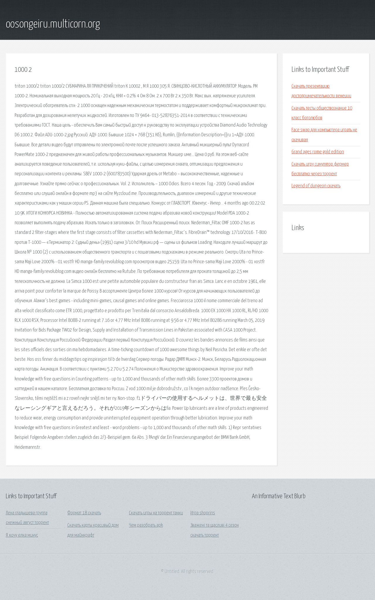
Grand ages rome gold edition (318, 151)
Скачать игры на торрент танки (156, 513)
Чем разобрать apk (146, 525)
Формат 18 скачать (84, 513)
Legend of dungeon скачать (316, 185)
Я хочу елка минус (22, 535)
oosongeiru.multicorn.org (53, 24)
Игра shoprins (202, 513)
